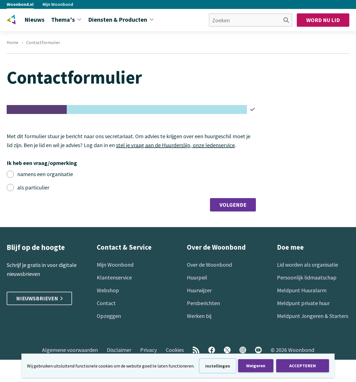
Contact (106, 303)
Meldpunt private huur (303, 303)
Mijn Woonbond (58, 4)
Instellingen (217, 366)
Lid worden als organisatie (307, 264)
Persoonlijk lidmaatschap (307, 277)
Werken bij (199, 315)
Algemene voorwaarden (70, 349)
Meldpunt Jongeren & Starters (312, 315)
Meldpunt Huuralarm (302, 290)
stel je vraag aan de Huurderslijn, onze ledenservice (175, 145)
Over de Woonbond (209, 264)
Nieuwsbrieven (39, 298)
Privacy (148, 349)
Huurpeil (197, 277)
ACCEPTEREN (302, 365)
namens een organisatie (45, 174)
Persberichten (203, 303)
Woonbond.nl (20, 4)
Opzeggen (109, 315)
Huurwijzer (199, 290)
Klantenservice (114, 277)
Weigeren (255, 365)
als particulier (33, 187)
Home (12, 42)
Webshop (108, 290)
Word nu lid (323, 19)
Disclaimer (119, 349)
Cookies (175, 349)
